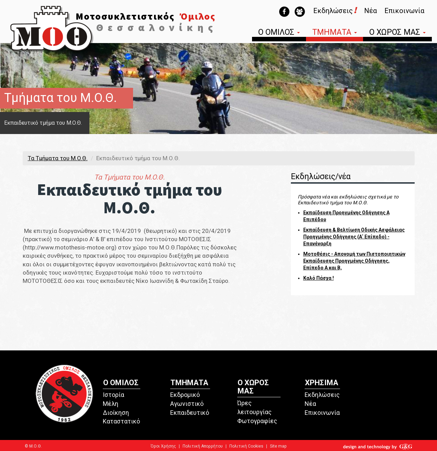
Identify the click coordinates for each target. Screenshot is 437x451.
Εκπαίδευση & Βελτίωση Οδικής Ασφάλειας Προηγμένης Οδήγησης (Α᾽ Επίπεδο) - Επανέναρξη (354, 236)
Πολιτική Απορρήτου (203, 446)
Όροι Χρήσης (163, 446)
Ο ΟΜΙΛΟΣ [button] (279, 33)
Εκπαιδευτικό (189, 412)
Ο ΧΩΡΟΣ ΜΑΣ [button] (397, 33)
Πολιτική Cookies (246, 446)
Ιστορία (113, 394)
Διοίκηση (116, 412)
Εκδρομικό (185, 394)
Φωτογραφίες (257, 420)
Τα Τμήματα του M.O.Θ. (58, 158)
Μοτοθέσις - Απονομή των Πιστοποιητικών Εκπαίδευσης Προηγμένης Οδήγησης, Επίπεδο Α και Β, (354, 260)
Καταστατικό (121, 421)
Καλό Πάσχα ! (318, 278)
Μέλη (110, 403)
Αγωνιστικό (187, 403)
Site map (278, 446)
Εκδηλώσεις (335, 11)
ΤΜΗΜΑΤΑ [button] (334, 33)
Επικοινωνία (404, 11)
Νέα (370, 11)
